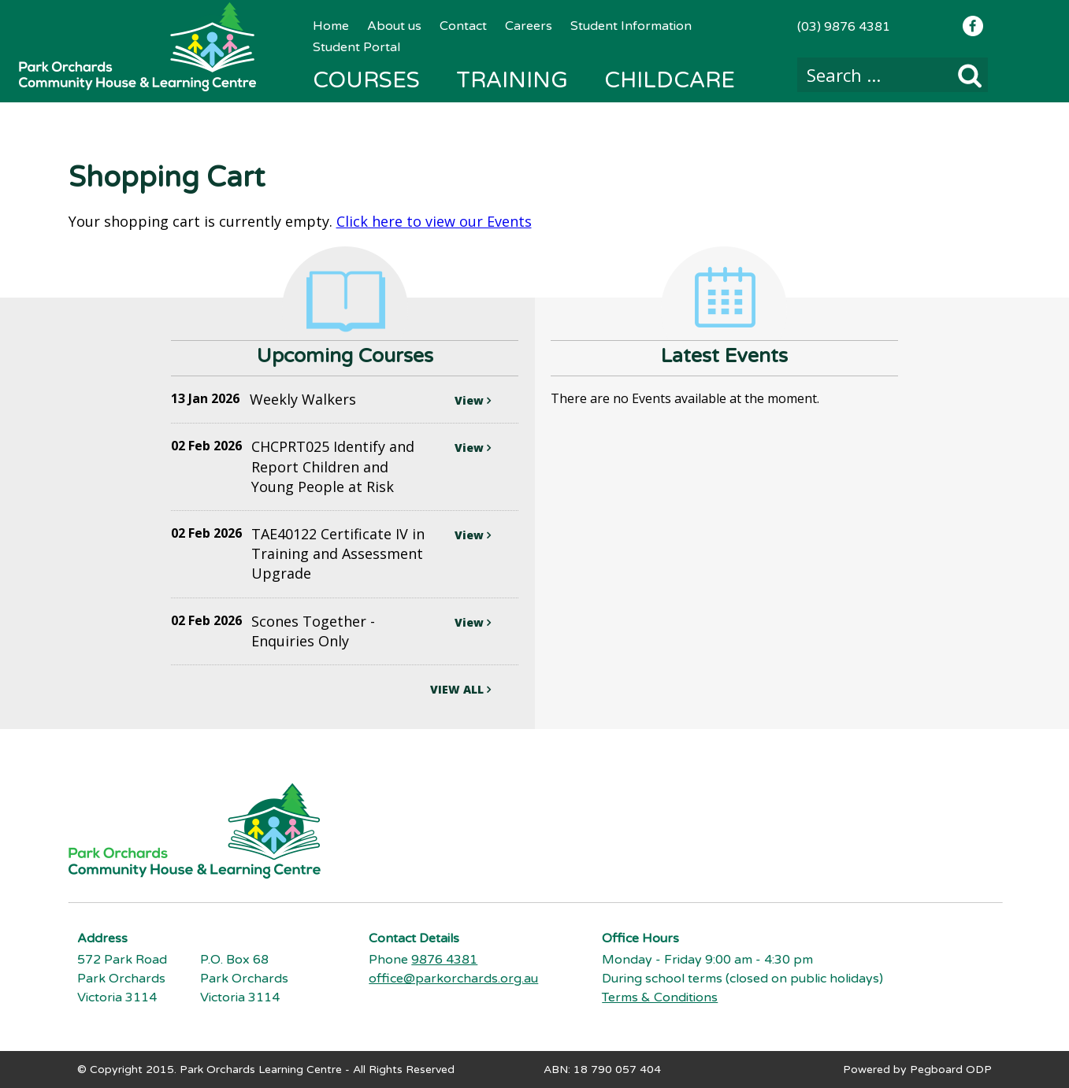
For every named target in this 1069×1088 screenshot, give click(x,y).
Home (331, 26)
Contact (463, 26)
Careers (528, 26)
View (473, 400)
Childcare (669, 80)
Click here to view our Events (434, 221)
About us (394, 26)
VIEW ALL (460, 689)
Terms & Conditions (660, 997)
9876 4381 (444, 960)
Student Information (631, 26)
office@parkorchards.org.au (453, 978)
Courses (366, 80)
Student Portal (356, 47)
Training (512, 80)
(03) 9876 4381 (843, 27)
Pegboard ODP (951, 1069)
